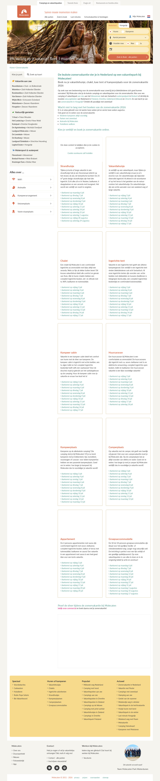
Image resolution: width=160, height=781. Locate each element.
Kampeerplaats (68, 447)
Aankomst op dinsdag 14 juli (120, 221)
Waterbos (26, 89)
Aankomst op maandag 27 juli (121, 582)
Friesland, (95, 99)
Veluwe (119, 99)
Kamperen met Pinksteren (128, 729)
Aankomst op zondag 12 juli (71, 499)
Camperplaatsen (55, 702)
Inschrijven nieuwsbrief (57, 761)
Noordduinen (26, 86)
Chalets (51, 688)
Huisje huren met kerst (127, 709)
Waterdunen (25, 103)
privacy (76, 778)
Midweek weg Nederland (93, 685)
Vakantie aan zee (22, 81)
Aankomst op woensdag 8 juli (72, 198)
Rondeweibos (28, 93)
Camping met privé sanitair (94, 709)
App (14, 764)
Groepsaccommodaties (58, 705)
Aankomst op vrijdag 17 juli (120, 223)
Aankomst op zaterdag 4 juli (120, 198)
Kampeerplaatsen (55, 698)
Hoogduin (24, 107)
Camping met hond (91, 688)
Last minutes (76, 17)
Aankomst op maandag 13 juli (121, 218)
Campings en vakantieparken (50, 3)
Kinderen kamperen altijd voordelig (73, 116)
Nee (132, 43)
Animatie (18, 187)
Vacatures (87, 758)
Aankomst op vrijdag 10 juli (71, 204)
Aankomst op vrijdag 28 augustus (74, 218)
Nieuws (16, 757)
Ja (141, 43)
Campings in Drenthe (92, 716)
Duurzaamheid (19, 754)
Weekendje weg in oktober (128, 702)
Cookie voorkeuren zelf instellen (80, 153)
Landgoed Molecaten (24, 131)
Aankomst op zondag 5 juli (71, 479)
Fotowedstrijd (18, 761)
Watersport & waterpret (25, 150)
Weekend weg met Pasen (128, 719)
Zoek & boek (62, 17)
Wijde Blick (26, 100)
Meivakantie (123, 722)
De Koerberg (20, 138)
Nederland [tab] (112, 25)
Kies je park (17, 74)
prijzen (84, 778)
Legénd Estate (22, 145)
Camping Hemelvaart (126, 726)
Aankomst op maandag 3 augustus (123, 588)
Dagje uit (87, 3)
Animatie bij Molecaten (69, 121)
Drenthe (102, 99)
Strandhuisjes (54, 695)
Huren (115, 31)
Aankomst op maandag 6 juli (72, 193)
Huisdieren (18, 692)
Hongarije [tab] (123, 25)
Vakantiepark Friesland (92, 719)
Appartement (67, 538)
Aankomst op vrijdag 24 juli (71, 591)
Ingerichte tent (117, 260)
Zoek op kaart (34, 74)
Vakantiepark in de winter (128, 712)
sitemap (105, 778)
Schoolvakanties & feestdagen (96, 17)
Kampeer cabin (68, 352)
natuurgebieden (71, 99)
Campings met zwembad (128, 692)
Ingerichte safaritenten (57, 692)
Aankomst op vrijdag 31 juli (120, 585)
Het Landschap (26, 121)
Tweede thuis (72, 3)
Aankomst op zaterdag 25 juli (72, 212)
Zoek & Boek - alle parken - (127, 57)
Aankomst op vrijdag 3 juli (119, 195)
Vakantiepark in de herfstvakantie (131, 705)
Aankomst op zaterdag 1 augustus (74, 215)
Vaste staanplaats (22, 211)
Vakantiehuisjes (55, 685)
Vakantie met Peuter (126, 688)
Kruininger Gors (24, 162)
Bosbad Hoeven (24, 158)
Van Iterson (27, 96)
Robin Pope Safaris (21, 695)
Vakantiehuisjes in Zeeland (94, 712)
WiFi (16, 179)
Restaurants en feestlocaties (107, 3)
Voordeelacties (19, 685)
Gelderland (111, 99)
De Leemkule (21, 134)
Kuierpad (24, 124)
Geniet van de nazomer (127, 698)
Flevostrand (22, 155)
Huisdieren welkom (67, 124)
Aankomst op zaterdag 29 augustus (74, 221)
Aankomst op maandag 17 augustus (123, 594)
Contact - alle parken (56, 758)
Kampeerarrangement (24, 195)
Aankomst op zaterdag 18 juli (72, 209)
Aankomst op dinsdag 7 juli (71, 195)
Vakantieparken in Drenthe (94, 698)
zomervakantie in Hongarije (72, 102)
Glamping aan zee (125, 695)
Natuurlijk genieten (23, 112)
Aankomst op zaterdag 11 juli (72, 207)
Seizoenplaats (20, 203)
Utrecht (128, 99)
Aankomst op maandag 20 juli (72, 588)
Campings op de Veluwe (93, 705)
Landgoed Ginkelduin (29, 141)
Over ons (16, 750)
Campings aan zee (91, 695)
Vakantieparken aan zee (93, 692)
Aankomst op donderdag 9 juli (72, 201)
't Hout (21, 117)
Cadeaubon (18, 688)
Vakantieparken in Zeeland (94, 702)
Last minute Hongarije (127, 716)
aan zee (81, 96)
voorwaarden (95, 778)
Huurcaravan (116, 352)
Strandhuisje (67, 166)
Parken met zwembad (68, 118)
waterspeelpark (123, 96)
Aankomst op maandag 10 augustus (123, 591)
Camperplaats (116, 447)
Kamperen (129, 31)
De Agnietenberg (27, 127)
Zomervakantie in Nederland (129, 685)
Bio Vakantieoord (20, 698)
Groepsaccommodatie (120, 538)
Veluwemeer (95, 96)
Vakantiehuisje (117, 166)
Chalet (64, 260)
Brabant (134, 96)
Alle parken (49, 17)
